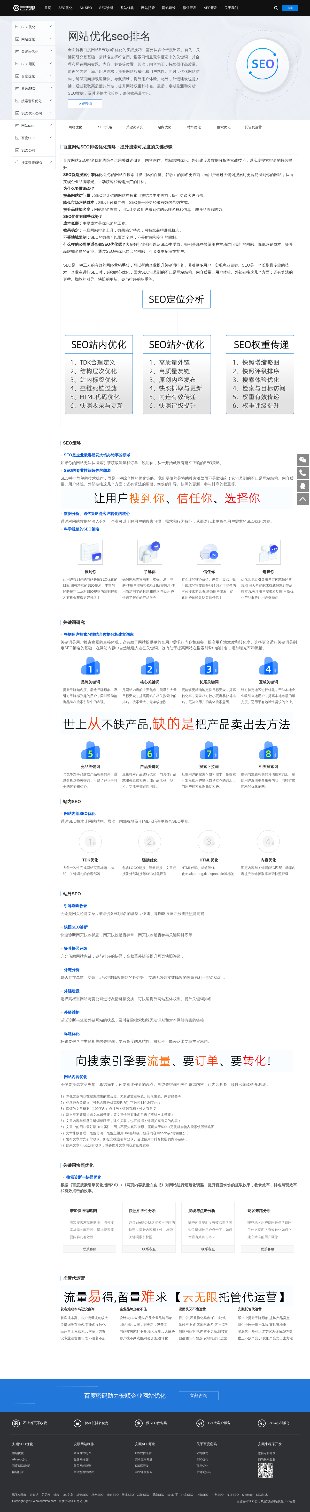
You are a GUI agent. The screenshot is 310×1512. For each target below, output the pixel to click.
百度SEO (33, 138)
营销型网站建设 (84, 1472)
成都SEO (82, 1495)
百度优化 (33, 76)
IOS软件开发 (143, 1453)
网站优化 (33, 39)
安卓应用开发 (143, 1459)
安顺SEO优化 (22, 1444)
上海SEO (202, 1495)
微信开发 (189, 8)
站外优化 (194, 127)
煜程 (56, 1495)
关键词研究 (134, 127)
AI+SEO (86, 8)
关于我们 (231, 8)
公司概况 (202, 1453)
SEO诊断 (106, 8)
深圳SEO (233, 1495)
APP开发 (210, 8)
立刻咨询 (198, 1395)
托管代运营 (253, 127)
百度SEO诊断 (21, 1465)
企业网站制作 (82, 1453)
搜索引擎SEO (33, 162)
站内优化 (164, 127)
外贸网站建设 (82, 1465)
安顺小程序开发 (270, 1444)
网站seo (33, 125)
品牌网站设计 (82, 1459)
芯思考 (46, 1495)
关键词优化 (33, 51)
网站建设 (169, 8)
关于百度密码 (206, 1444)
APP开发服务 (143, 1472)
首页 (47, 8)
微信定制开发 (266, 1453)
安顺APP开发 (145, 1444)
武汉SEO (143, 1495)
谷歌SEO (33, 88)
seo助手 (173, 1495)
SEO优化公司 (33, 113)
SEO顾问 (33, 63)
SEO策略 (105, 127)
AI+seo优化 (19, 1459)
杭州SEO (97, 1495)
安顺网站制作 (84, 1444)
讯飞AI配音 (19, 1495)
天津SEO (128, 1495)
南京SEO (113, 1495)
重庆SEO (158, 1495)
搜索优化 (224, 127)
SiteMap (247, 1495)
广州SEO (218, 1495)
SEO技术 (262, 1495)
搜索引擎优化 (33, 101)
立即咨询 (85, 104)
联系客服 (89, 1249)
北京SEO (187, 1495)
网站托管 (148, 8)
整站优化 (127, 8)
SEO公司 (33, 150)
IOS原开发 (142, 1465)
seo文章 (68, 1495)
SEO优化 (65, 8)
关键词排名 (203, 1472)
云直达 (34, 1495)
